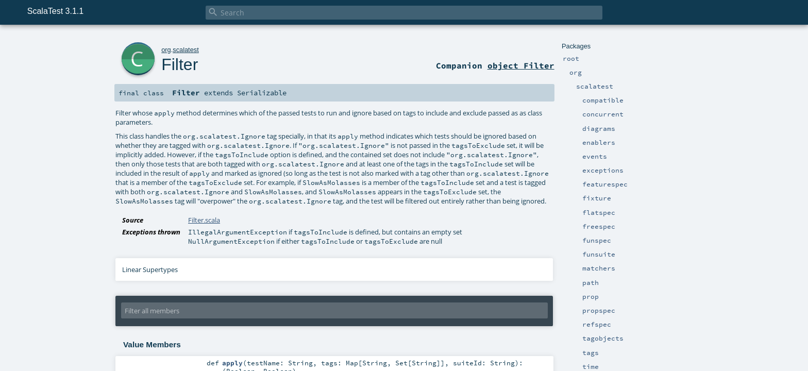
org (166, 50)
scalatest (186, 50)
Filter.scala (204, 220)
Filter (179, 64)
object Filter (520, 65)
